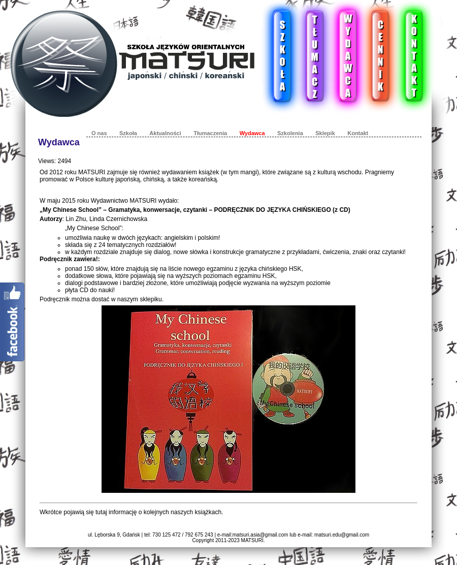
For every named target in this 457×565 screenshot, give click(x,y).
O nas (99, 133)
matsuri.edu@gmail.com (341, 535)
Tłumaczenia (210, 133)
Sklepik (325, 133)
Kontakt (357, 133)
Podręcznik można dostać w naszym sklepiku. (102, 299)
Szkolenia (290, 133)
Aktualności (165, 133)
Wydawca (252, 133)
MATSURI (252, 540)
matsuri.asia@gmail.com (260, 535)
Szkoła (128, 133)
